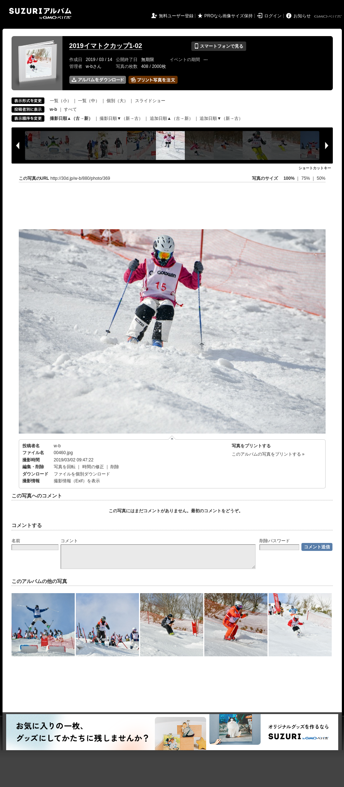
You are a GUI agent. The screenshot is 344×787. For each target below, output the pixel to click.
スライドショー (150, 100)
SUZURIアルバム (40, 13)
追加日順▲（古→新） (171, 118)
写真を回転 (64, 466)
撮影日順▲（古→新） (71, 118)
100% (289, 178)
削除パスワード (275, 540)
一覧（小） (60, 100)
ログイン (273, 15)
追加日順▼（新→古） (221, 118)
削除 (114, 466)
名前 (16, 540)
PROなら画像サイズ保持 (228, 15)
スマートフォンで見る (218, 46)
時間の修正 (93, 466)
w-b (57, 445)
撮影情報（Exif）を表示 (77, 480)
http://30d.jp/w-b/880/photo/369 (80, 178)
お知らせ (302, 15)
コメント (69, 540)
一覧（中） (89, 100)
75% (306, 178)
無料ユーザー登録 (176, 15)
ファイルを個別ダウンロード (82, 474)
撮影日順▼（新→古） (121, 118)
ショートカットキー (315, 168)
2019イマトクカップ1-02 (105, 45)
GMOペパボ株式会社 (328, 16)
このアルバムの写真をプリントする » (268, 454)
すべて (70, 109)
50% (321, 178)
